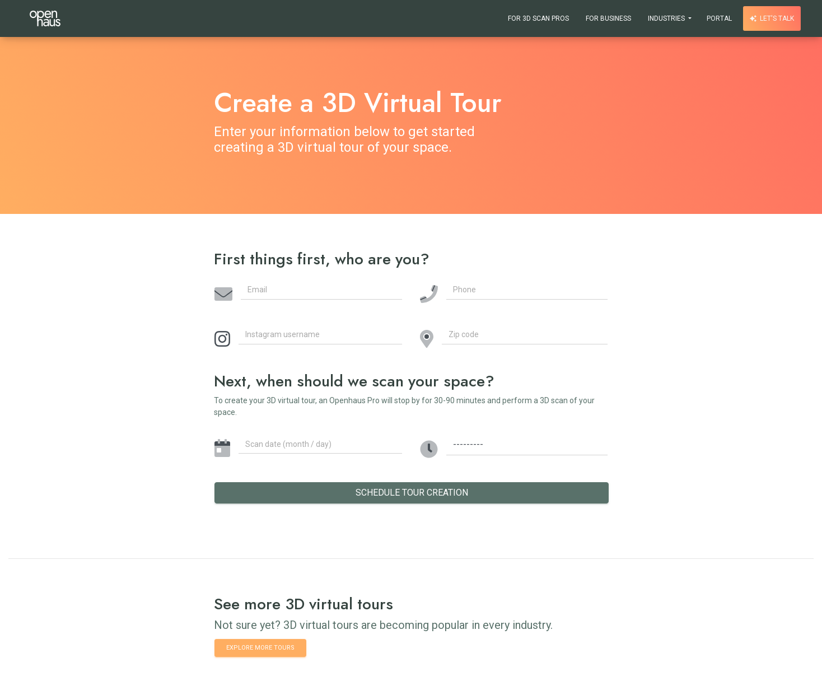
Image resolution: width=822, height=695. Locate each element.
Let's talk (772, 18)
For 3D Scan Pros (538, 18)
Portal (719, 18)
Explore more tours (260, 647)
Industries (667, 18)
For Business (608, 18)
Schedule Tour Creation (412, 492)
